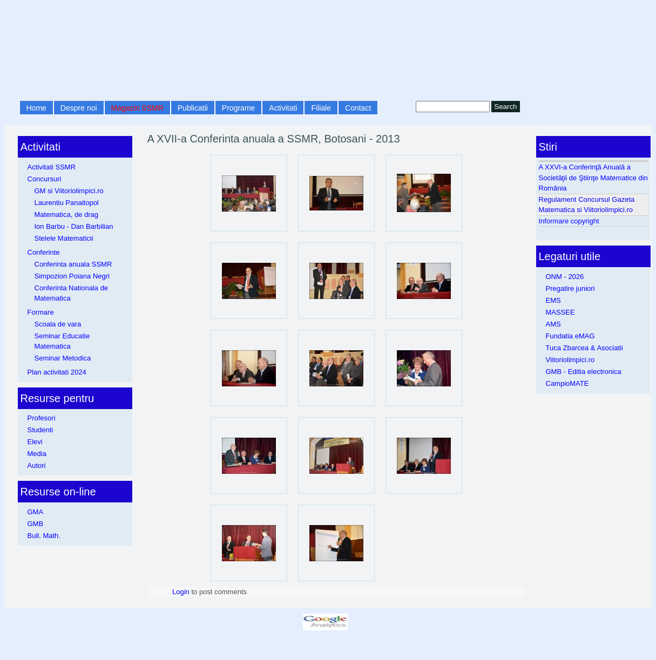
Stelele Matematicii (64, 238)
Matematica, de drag (67, 214)
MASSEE (560, 312)
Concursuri (45, 179)
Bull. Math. (44, 536)
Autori (37, 465)
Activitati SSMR (52, 167)
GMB (36, 524)
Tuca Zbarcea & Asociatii (584, 348)
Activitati (283, 108)
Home (36, 108)
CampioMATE (567, 383)
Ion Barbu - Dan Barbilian (74, 226)
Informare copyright (569, 221)
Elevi (35, 442)
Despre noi (78, 108)
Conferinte (44, 252)
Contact (358, 108)
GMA (36, 512)
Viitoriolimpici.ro (570, 360)
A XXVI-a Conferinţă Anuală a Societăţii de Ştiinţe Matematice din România (593, 177)
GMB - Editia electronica (583, 372)
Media (37, 454)
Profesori (42, 418)
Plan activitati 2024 (57, 372)
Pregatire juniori (570, 288)
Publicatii (193, 108)
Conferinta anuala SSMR (73, 264)
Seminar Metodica (63, 358)
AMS (553, 324)
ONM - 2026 (565, 277)
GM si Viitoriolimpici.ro (69, 191)
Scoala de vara (58, 324)
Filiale (321, 108)
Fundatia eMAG (570, 336)
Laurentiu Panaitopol (67, 203)
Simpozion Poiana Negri (72, 276)
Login (181, 592)
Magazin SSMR (137, 108)
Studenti (40, 430)
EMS (553, 300)
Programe (238, 108)
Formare (41, 312)
